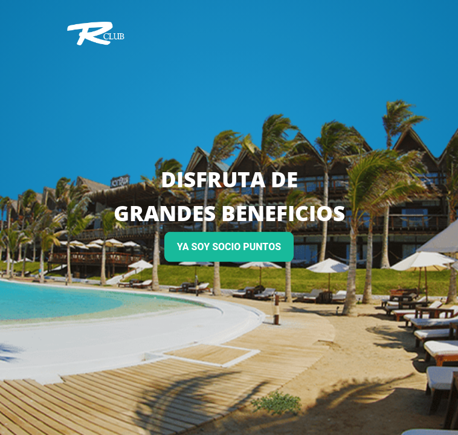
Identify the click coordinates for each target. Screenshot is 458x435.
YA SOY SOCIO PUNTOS (229, 247)
